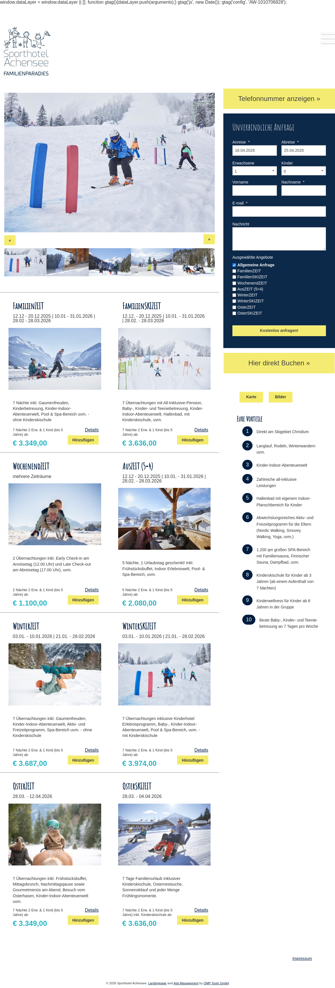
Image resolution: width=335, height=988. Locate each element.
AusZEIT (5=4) (250, 289)
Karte (251, 397)
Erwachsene (243, 163)
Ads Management (185, 983)
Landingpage (157, 983)
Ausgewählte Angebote (252, 257)
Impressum (302, 958)
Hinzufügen (83, 440)
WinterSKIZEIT (250, 301)
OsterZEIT (246, 307)
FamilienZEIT (249, 271)
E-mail (239, 203)
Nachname (292, 182)
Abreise (290, 142)
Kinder (287, 163)
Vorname (240, 182)
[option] (109, 162)
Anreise (241, 142)
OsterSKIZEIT (249, 313)
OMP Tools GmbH (216, 983)
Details (92, 429)
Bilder (280, 397)
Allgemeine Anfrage (255, 265)
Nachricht (240, 224)
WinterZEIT (247, 295)
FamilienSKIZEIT (252, 277)
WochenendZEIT (252, 283)
